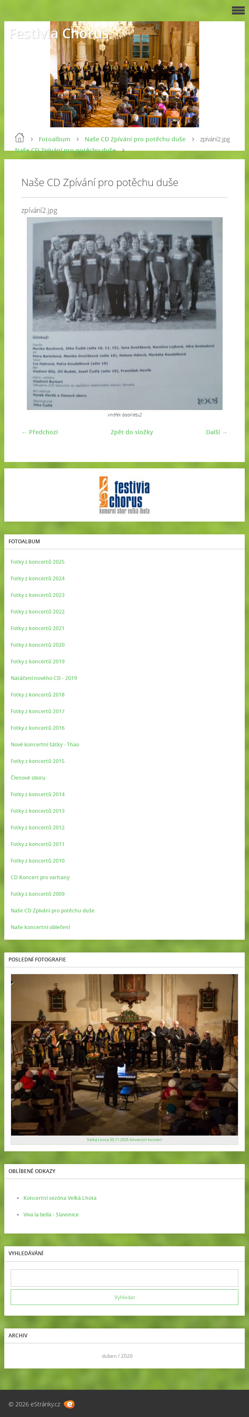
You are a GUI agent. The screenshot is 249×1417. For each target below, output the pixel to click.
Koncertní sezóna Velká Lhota (60, 1198)
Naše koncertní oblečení (40, 927)
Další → (217, 432)
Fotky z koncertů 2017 (38, 711)
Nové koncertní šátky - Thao (45, 744)
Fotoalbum (54, 139)
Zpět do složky (132, 432)
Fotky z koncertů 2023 (38, 595)
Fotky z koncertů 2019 (38, 661)
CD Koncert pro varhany (40, 877)
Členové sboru (28, 777)
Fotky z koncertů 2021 (38, 628)
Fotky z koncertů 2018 (38, 694)
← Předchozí (39, 432)
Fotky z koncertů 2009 (38, 894)
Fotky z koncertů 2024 (38, 578)
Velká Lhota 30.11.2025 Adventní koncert (124, 1139)
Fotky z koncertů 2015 (38, 761)
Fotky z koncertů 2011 (38, 844)
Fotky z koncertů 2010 (38, 860)
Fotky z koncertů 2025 (38, 561)
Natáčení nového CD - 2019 (44, 678)
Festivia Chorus (59, 33)
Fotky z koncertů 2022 (38, 611)
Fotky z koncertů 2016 (38, 727)
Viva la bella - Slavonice (51, 1214)
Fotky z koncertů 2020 (38, 644)
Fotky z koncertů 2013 (38, 811)
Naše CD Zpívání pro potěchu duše (135, 139)
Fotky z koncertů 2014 (38, 794)
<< (20, 1356)
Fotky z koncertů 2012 (38, 827)
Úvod (19, 137)
